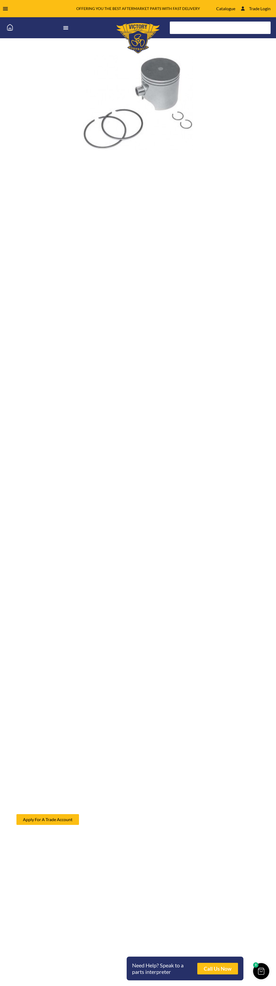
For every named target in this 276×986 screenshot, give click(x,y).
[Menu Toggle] (5, 8)
